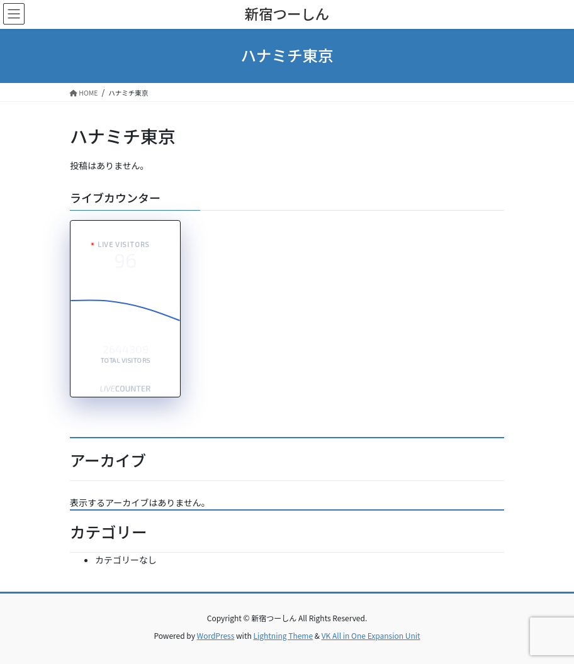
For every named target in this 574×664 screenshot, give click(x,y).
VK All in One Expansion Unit (371, 635)
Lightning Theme (283, 635)
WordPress (216, 635)
